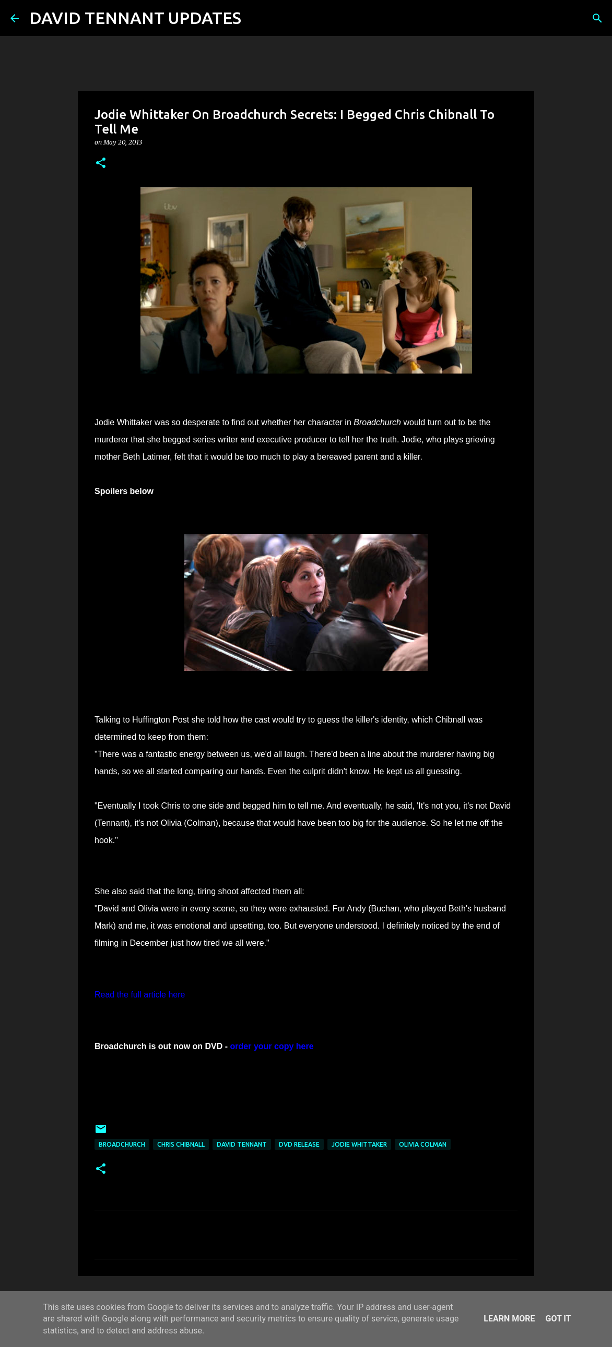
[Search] (256, 18)
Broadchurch (122, 1144)
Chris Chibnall (181, 1144)
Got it (558, 1319)
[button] (101, 164)
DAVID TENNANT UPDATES (135, 17)
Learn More (509, 1319)
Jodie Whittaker (359, 1144)
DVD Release (299, 1144)
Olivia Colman (422, 1144)
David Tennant (242, 1144)
